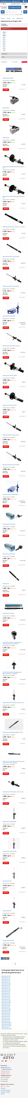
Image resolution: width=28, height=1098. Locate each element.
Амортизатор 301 (6, 991)
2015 (4, 43)
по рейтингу (4, 62)
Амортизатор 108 (6, 982)
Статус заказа (5, 1086)
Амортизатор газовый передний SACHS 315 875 (13, 197)
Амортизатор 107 (6, 980)
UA (4, 3)
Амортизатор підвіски (8, 78)
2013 (4, 39)
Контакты (24, 3)
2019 (4, 50)
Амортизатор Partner (7, 1028)
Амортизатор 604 (6, 1014)
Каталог (3, 1093)
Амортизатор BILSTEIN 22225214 (11, 286)
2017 (4, 46)
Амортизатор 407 (6, 1007)
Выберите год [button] (6, 28)
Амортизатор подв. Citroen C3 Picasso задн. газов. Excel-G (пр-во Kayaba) (14, 762)
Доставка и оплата (15, 3)
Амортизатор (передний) (9, 315)
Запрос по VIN (14, 7)
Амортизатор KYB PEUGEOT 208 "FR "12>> (13, 702)
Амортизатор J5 (5, 1027)
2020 (4, 34)
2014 (4, 41)
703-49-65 (5, 1069)
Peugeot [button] (5, 54)
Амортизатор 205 (6, 985)
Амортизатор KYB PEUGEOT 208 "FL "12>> (13, 791)
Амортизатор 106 (6, 979)
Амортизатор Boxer (6, 1024)
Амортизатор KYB (7, 880)
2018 (4, 48)
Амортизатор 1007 (6, 976)
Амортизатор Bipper (6, 1022)
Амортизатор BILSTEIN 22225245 (11, 464)
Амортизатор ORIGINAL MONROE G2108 (13, 732)
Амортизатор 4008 (6, 1002)
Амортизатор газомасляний (9, 821)
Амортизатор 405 (6, 1004)
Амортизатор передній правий (10, 494)
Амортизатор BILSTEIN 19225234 (11, 256)
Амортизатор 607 (6, 1017)
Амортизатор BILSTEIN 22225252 (11, 434)
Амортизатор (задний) (8, 613)
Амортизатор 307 (6, 996)
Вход (25, 1)
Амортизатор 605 (6, 1016)
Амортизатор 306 (6, 994)
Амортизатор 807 (6, 1021)
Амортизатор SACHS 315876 (10, 375)
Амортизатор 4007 (6, 1000)
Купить (6, 89)
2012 (4, 37)
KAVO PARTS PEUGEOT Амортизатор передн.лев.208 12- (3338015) (12, 672)
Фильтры (24, 62)
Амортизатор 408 (6, 1008)
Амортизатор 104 (6, 977)
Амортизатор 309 (6, 999)
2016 (4, 44)
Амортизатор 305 (6, 993)
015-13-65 (5, 1067)
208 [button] (3, 57)
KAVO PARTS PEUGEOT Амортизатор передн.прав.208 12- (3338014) (12, 643)
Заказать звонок (5, 1071)
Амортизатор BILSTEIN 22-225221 (11, 345)
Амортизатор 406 (6, 1005)
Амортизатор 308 (6, 997)
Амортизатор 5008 (6, 1010)
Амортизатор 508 (6, 1013)
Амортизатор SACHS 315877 (10, 405)
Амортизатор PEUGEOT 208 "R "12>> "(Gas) (14, 226)
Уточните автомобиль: (4, 25)
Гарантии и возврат (5, 1091)
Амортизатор (6, 107)
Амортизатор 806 (6, 1019)
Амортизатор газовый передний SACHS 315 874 (13, 167)
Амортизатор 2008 (6, 983)
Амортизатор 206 (6, 986)
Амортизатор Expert (6, 1025)
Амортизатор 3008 (6, 990)
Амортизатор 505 (6, 1011)
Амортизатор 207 (6, 988)
